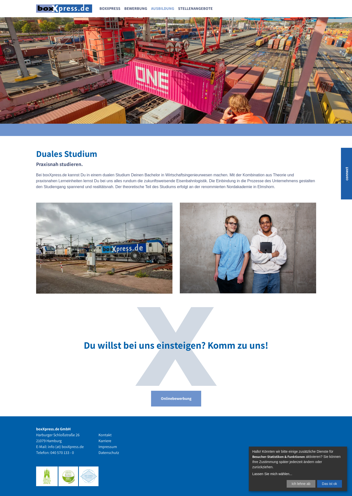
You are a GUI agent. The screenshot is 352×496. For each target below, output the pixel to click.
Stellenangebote (195, 8)
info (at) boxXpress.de (66, 446)
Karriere (105, 440)
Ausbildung (162, 8)
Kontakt (105, 434)
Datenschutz (109, 452)
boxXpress (109, 8)
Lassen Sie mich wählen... (272, 474)
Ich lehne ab (301, 484)
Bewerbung (135, 8)
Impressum (108, 446)
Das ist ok (329, 484)
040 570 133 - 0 (62, 452)
